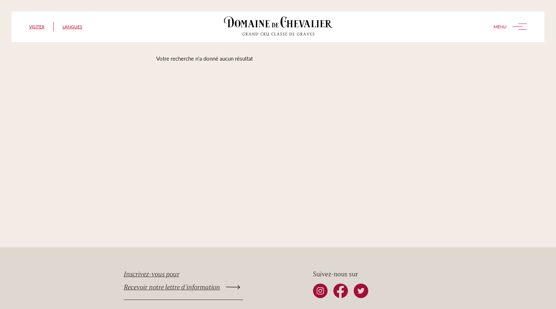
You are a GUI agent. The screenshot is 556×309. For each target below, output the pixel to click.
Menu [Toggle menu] (510, 26)
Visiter (37, 27)
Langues (72, 27)
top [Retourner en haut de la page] (452, 295)
